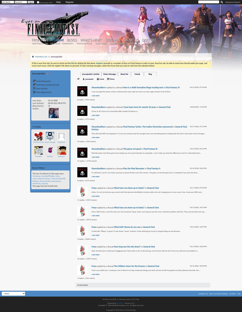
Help (58, 2)
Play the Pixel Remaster (133, 168)
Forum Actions (84, 43)
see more (95, 96)
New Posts (37, 43)
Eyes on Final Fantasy (218, 293)
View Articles (40, 88)
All (78, 79)
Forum (57, 40)
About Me (124, 74)
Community (67, 43)
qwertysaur (56, 181)
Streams (112, 40)
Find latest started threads (46, 85)
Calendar (55, 43)
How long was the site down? (127, 246)
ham (58, 176)
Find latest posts (42, 81)
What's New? (91, 40)
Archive (232, 293)
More (66, 127)
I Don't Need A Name (41, 178)
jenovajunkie (89, 79)
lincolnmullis (45, 181)
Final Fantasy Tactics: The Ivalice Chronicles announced (148, 126)
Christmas (36, 176)
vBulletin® (120, 303)
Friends (137, 74)
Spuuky (45, 183)
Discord (149, 40)
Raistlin (50, 156)
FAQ (46, 43)
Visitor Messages (109, 74)
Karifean (35, 181)
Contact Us (203, 293)
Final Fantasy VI (173, 87)
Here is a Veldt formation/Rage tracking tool (143, 87)
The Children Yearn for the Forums (129, 266)
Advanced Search (232, 2)
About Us (131, 40)
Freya (94, 188)
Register (70, 2)
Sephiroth (61, 142)
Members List (41, 56)
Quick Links (101, 43)
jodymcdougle (50, 142)
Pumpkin (38, 156)
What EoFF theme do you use (127, 227)
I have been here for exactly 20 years (139, 107)
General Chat (165, 107)
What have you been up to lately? (129, 188)
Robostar (61, 156)
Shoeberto (36, 183)
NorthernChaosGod (40, 142)
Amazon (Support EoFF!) (122, 43)
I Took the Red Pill (58, 178)
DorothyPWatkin (48, 176)
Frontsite (40, 40)
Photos (112, 79)
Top (238, 293)
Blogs (72, 40)
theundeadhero (99, 87)
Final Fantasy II (153, 168)
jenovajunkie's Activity (90, 74)
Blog (150, 74)
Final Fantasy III (150, 149)
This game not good (132, 149)
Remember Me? (45, 3)
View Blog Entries (42, 92)
